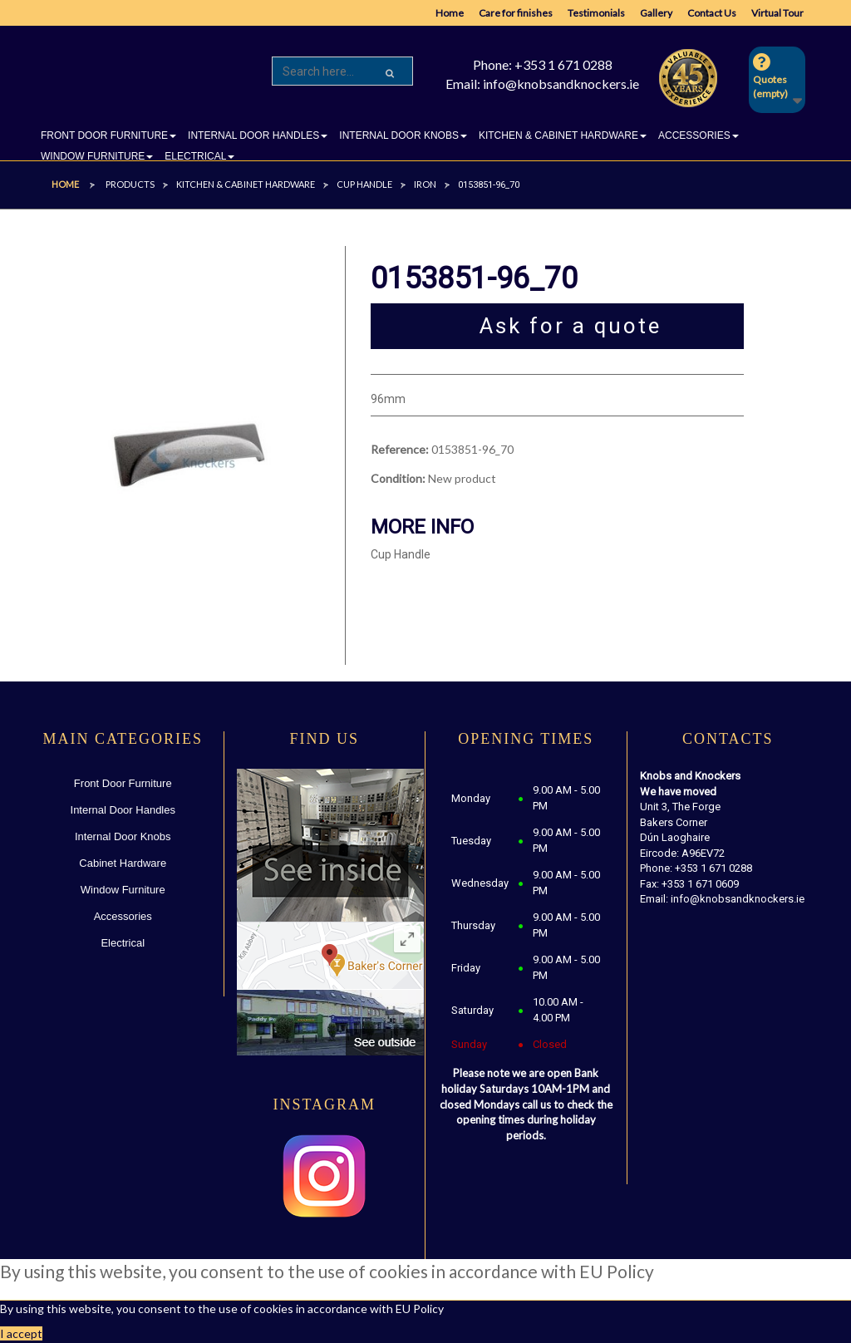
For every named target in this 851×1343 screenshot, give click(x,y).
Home (449, 13)
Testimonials (596, 13)
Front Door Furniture (123, 783)
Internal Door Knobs (123, 836)
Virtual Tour (777, 13)
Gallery (656, 13)
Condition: (398, 478)
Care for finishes (516, 13)
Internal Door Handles (123, 810)
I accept (21, 1333)
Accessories (123, 916)
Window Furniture (123, 889)
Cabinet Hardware (122, 863)
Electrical (123, 943)
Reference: (400, 449)
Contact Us (711, 13)
